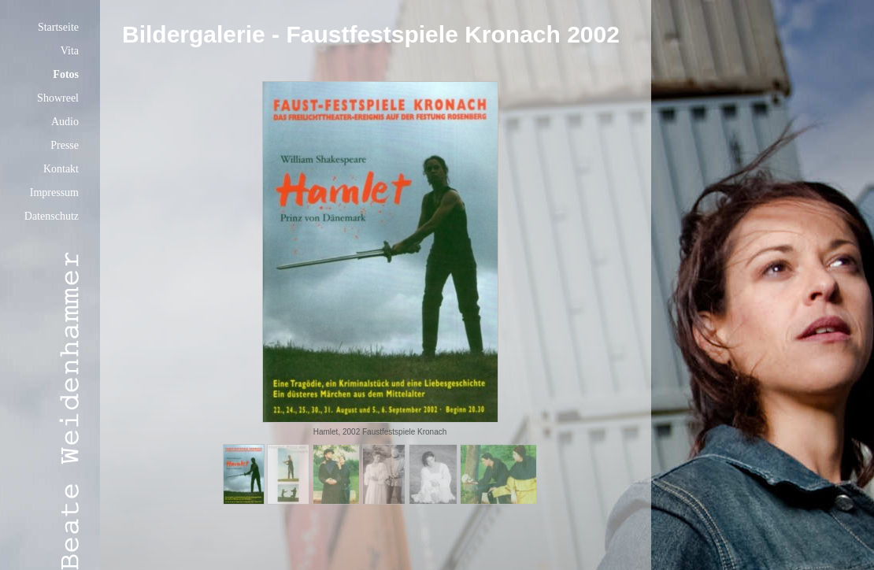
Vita (70, 51)
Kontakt (61, 169)
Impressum (54, 192)
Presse (64, 145)
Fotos (66, 74)
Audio (65, 122)
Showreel (58, 98)
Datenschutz (51, 216)
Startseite (58, 27)
